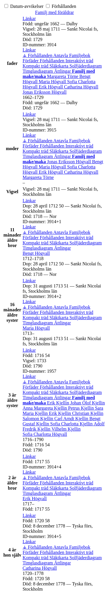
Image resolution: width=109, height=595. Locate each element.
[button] (29, 18)
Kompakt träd (36, 65)
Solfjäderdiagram (85, 65)
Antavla (61, 55)
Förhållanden (61, 6)
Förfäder (31, 60)
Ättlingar (63, 71)
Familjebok (79, 55)
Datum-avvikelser (24, 6)
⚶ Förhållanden (38, 55)
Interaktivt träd (79, 60)
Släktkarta (59, 65)
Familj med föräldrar (54, 12)
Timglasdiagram (38, 71)
